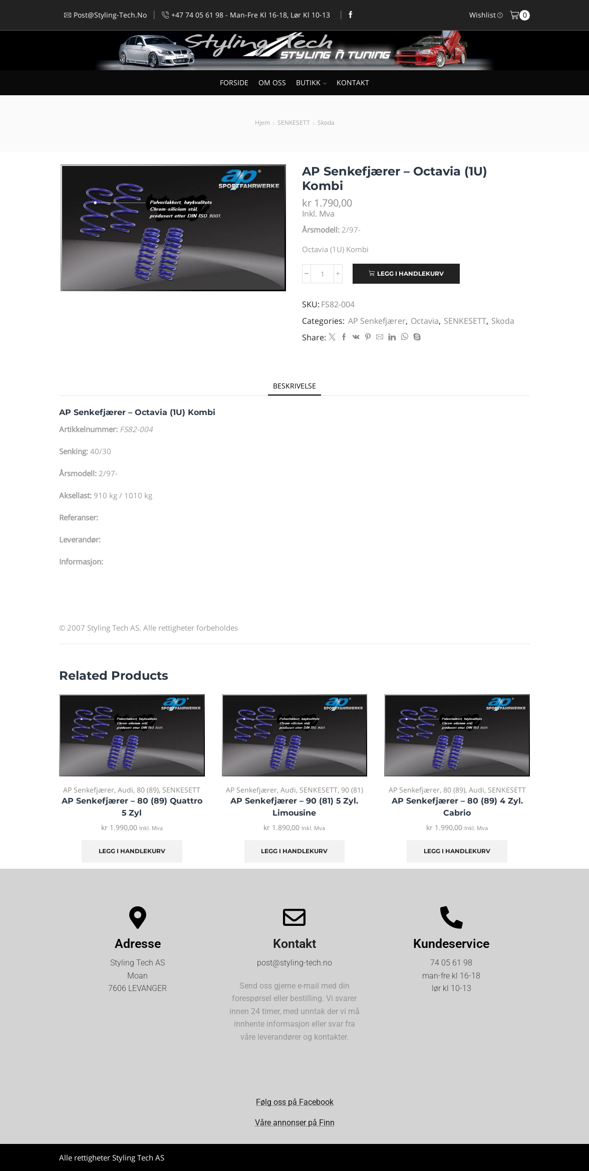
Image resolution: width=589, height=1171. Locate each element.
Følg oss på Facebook (295, 1102)
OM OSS (272, 82)
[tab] (294, 386)
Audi (125, 790)
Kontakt (294, 943)
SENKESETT (293, 122)
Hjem (262, 122)
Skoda (326, 122)
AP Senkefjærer (377, 320)
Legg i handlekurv (410, 273)
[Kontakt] (294, 917)
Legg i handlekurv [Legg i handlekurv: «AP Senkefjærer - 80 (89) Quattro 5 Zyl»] (132, 851)
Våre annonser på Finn (295, 1122)
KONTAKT (353, 82)
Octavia (425, 320)
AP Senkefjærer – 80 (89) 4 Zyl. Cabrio (457, 807)
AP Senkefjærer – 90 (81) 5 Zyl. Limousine (294, 807)
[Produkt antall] (322, 273)
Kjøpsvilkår (511, 1157)
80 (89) (148, 790)
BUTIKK (311, 82)
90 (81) (352, 790)
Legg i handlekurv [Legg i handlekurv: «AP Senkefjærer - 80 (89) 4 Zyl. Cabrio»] (457, 851)
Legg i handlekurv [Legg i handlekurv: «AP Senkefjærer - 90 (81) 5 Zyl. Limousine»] (294, 851)
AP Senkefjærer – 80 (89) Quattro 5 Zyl (132, 807)
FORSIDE (234, 82)
